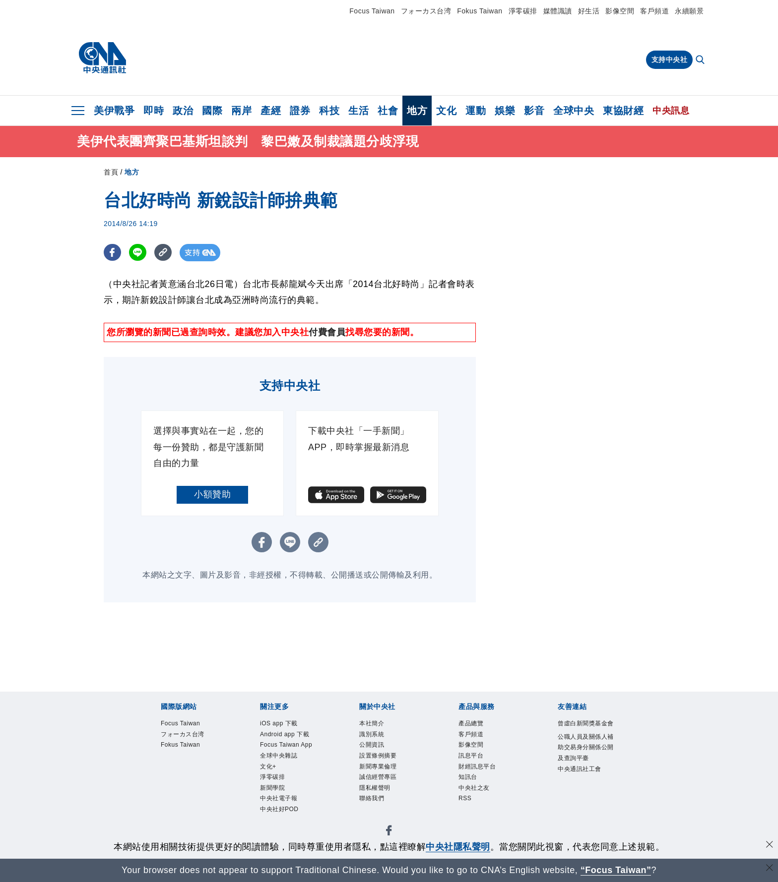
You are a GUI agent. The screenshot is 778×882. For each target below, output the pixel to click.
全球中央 (573, 110)
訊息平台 (470, 755)
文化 (446, 110)
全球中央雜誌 (278, 755)
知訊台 (467, 776)
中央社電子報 (278, 798)
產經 (270, 110)
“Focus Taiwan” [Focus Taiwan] (616, 870)
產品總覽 (470, 723)
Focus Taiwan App (286, 744)
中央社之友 (474, 787)
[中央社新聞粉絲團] (389, 832)
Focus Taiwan (371, 10)
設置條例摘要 (377, 755)
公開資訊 (371, 744)
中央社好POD (279, 809)
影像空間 (619, 10)
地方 (417, 110)
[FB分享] (112, 252)
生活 (358, 110)
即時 (153, 110)
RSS (464, 798)
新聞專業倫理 (377, 766)
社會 (388, 110)
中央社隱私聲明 (458, 847)
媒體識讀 (557, 10)
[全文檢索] (701, 60)
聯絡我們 (371, 798)
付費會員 (327, 332)
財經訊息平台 (477, 766)
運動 (475, 110)
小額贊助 (212, 494)
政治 (183, 110)
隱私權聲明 (374, 787)
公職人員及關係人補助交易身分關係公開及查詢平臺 (586, 747)
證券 (300, 110)
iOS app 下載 (279, 723)
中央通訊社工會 (579, 768)
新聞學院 (272, 787)
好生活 (589, 10)
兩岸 (241, 110)
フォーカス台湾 (426, 10)
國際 (212, 110)
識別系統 (371, 734)
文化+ (268, 766)
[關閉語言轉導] (769, 869)
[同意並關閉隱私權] (769, 845)
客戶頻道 (654, 10)
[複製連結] (163, 252)
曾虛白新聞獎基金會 (586, 723)
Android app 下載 (284, 734)
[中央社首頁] (102, 58)
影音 (534, 110)
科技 (329, 110)
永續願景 (689, 10)
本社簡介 (371, 723)
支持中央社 (669, 59)
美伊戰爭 (114, 110)
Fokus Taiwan (479, 10)
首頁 (111, 172)
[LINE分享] (137, 252)
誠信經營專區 (377, 776)
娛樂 (505, 110)
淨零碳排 (523, 10)
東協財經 (623, 110)
